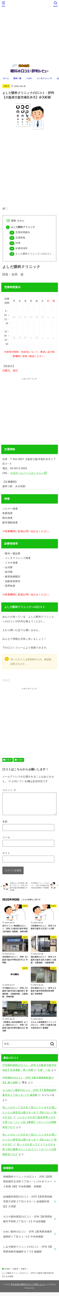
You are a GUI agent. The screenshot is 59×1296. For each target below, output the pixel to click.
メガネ (29, 78)
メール (6, 841)
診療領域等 (18, 248)
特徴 (14, 243)
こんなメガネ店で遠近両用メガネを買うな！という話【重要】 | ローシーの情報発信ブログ (29, 1126)
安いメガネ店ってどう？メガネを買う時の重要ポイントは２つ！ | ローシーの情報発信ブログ (29, 1153)
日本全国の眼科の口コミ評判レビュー (28, 1288)
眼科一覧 (17, 78)
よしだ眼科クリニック (20, 227)
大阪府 (20, 760)
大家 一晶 (43, 1073)
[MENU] (3, 4)
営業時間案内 (19, 232)
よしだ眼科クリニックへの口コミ (30, 253)
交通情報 (17, 237)
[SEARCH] (55, 4)
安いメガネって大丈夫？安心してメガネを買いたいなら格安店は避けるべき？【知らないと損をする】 (29, 1116)
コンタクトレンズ (44, 78)
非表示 (20, 221)
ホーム (6, 78)
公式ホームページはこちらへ (27, 473)
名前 (5, 825)
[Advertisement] (29, 31)
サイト (6, 856)
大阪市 (6, 86)
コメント (9, 790)
